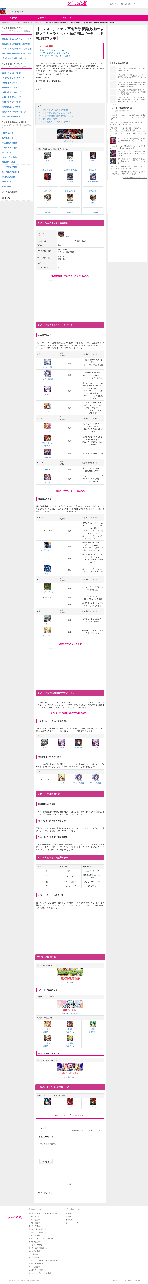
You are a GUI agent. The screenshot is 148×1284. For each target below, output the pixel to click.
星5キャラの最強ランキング (13, 116)
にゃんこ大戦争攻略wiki (37, 1232)
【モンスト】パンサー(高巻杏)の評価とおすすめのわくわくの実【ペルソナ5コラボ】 (131, 141)
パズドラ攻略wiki (35, 1223)
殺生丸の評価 (7, 138)
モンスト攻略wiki (35, 1226)
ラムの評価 (6, 152)
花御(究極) (48, 212)
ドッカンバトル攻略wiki (37, 1229)
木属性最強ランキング (11, 97)
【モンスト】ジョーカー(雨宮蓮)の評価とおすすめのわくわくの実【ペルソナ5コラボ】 (131, 154)
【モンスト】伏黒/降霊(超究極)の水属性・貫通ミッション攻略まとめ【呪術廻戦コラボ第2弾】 (132, 92)
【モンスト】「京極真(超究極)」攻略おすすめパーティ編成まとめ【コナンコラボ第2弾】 (127, 173)
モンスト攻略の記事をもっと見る (135, 178)
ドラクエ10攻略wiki (36, 1264)
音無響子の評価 (8, 162)
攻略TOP (13, 18)
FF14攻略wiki (33, 1254)
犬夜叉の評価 (7, 133)
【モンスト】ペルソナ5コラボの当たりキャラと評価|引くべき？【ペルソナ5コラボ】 (127, 147)
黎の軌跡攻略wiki (35, 1251)
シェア (38, 89)
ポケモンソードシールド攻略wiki (40, 1273)
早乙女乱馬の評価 (9, 143)
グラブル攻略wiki (35, 1220)
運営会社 (69, 1216)
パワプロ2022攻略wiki (36, 1245)
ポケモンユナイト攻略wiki (38, 1248)
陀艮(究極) (48, 191)
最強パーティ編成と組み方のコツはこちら (70, 713)
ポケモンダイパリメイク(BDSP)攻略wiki (43, 1213)
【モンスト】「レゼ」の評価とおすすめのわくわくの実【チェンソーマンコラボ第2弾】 (128, 129)
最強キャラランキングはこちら (52, 50)
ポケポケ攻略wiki (35, 1242)
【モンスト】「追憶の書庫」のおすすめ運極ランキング (132, 70)
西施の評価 (6, 186)
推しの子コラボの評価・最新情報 (16, 44)
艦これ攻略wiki (34, 1257)
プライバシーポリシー (74, 1223)
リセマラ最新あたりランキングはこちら (55, 53)
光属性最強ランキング (11, 102)
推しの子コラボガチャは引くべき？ (17, 39)
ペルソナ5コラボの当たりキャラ (70, 1115)
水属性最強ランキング (11, 92)
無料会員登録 (126, 4)
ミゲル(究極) (93, 212)
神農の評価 (6, 182)
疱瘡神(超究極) (70, 191)
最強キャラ (67, 18)
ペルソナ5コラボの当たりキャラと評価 (55, 56)
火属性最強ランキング (11, 87)
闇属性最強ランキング (11, 107)
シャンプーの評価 (9, 157)
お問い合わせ (70, 1213)
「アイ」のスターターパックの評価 (17, 49)
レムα (47, 470)
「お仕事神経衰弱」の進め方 (14, 58)
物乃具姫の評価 (8, 177)
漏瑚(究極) (70, 212)
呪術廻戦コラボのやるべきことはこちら (70, 276)
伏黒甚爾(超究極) (70, 170)
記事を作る (114, 4)
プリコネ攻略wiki (35, 1235)
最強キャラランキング (11, 73)
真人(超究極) (47, 170)
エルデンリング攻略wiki (37, 1270)
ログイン (137, 4)
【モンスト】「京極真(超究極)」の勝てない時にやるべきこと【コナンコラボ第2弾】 (127, 167)
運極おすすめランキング (70, 644)
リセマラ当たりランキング (13, 78)
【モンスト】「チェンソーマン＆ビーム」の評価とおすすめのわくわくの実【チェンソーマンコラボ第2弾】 (128, 117)
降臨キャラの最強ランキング (14, 112)
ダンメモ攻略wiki (35, 1267)
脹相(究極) (93, 170)
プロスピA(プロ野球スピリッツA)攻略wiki (43, 1260)
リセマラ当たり (40, 18)
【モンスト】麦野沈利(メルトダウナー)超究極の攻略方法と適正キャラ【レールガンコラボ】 (132, 77)
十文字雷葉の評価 (9, 167)
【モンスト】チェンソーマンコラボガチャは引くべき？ (128, 134)
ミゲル (63, 237)
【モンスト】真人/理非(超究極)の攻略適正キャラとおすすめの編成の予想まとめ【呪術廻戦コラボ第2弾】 (132, 85)
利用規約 (74, 1130)
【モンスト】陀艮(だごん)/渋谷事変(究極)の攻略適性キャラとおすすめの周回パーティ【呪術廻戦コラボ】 (132, 99)
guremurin (45, 77)
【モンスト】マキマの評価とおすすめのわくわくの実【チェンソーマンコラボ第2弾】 (128, 124)
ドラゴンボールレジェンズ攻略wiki (41, 1238)
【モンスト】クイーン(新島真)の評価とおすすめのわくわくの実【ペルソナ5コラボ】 (131, 161)
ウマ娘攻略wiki (34, 1216)
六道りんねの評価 (9, 148)
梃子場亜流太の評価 (10, 172)
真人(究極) (93, 191)
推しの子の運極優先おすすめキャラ (17, 53)
